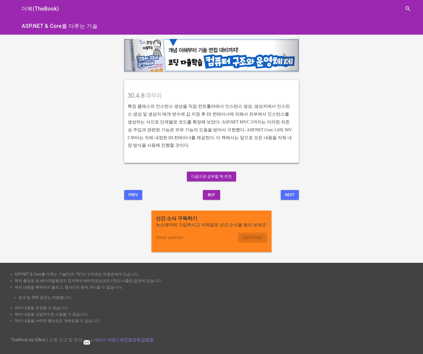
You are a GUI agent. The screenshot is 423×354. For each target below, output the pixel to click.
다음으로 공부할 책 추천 (211, 176)
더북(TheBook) (40, 8)
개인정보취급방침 (136, 339)
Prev (133, 195)
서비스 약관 (104, 339)
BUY (211, 195)
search (408, 8)
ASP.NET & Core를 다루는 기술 (60, 26)
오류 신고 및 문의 (69, 339)
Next (290, 195)
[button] (137, 55)
